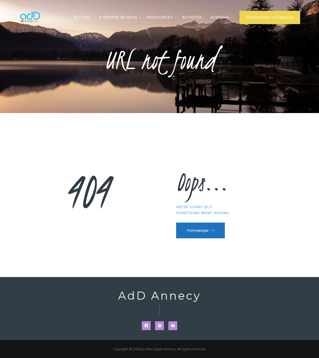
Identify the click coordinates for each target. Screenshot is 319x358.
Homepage (198, 230)
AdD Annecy (159, 295)
